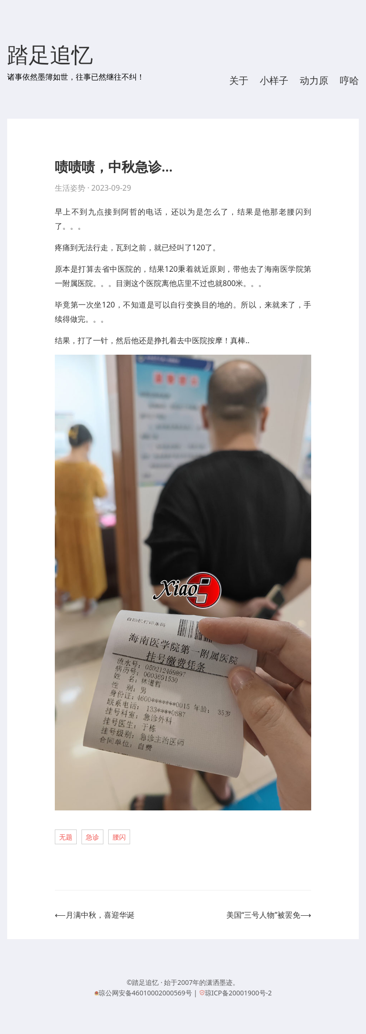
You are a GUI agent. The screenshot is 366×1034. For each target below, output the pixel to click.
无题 (65, 836)
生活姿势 (70, 188)
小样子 (274, 80)
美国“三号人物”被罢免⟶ (269, 915)
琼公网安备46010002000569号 (145, 992)
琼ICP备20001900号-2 (238, 992)
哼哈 (349, 80)
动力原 (314, 80)
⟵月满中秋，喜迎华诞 (94, 915)
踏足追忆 (50, 55)
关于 (238, 80)
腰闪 (119, 836)
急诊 (92, 836)
